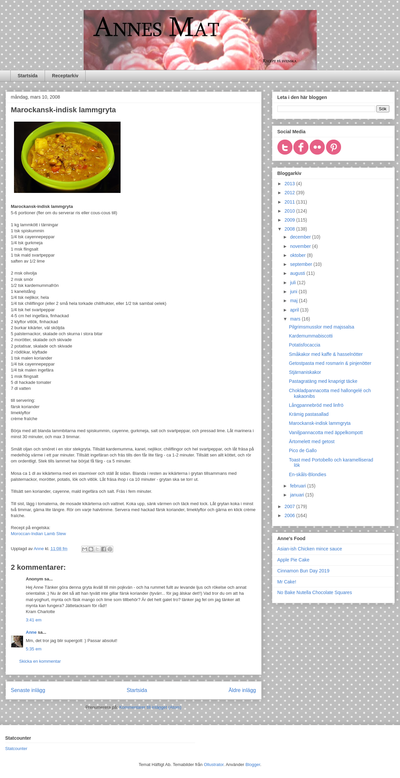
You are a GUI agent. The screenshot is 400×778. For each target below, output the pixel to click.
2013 (290, 183)
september (301, 264)
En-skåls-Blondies (307, 474)
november (301, 246)
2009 (290, 220)
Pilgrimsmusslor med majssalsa (321, 327)
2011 (290, 202)
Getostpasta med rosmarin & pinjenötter (330, 363)
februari (298, 485)
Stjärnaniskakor (305, 372)
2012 (290, 192)
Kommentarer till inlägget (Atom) (150, 707)
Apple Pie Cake (293, 559)
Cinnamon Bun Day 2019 (303, 570)
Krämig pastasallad (308, 414)
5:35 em (34, 648)
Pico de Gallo (302, 450)
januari (297, 494)
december (301, 237)
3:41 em (34, 619)
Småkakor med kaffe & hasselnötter (326, 354)
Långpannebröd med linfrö (316, 405)
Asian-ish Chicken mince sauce (309, 548)
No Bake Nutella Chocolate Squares (314, 592)
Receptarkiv (65, 75)
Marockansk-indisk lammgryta (319, 423)
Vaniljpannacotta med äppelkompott (326, 432)
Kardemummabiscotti (311, 336)
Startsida (28, 75)
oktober (298, 255)
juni (294, 291)
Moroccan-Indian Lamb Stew (38, 533)
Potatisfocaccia (304, 345)
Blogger (252, 764)
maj (294, 300)
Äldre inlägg (242, 690)
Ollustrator (213, 764)
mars (296, 319)
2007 (290, 506)
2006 (290, 515)
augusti (298, 273)
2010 (290, 211)
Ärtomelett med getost (311, 441)
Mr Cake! (286, 581)
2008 (290, 229)
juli (293, 282)
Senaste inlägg (28, 690)
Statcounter (16, 748)
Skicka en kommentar (40, 661)
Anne (31, 632)
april (295, 310)
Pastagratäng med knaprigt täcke (323, 381)
